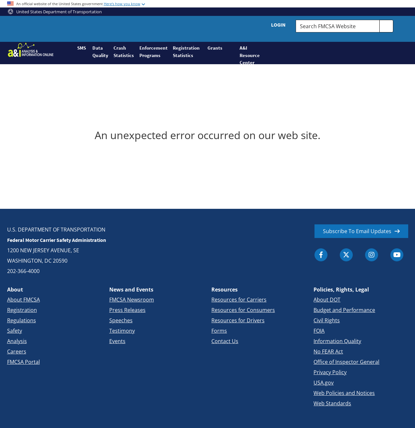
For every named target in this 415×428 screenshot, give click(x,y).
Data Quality (100, 51)
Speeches (121, 320)
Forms (219, 330)
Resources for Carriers (239, 299)
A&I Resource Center (247, 54)
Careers (16, 351)
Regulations (21, 320)
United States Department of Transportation (55, 12)
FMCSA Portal (23, 361)
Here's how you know (122, 3)
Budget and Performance (344, 310)
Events (117, 341)
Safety (14, 330)
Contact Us (224, 341)
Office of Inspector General (346, 361)
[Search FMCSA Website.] (337, 26)
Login (278, 24)
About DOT (327, 299)
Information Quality (337, 341)
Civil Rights (327, 320)
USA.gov (324, 382)
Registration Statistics (186, 51)
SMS (81, 48)
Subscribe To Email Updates (357, 231)
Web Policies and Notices (344, 393)
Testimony (122, 330)
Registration (22, 310)
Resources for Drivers (238, 320)
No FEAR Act (328, 351)
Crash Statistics (123, 51)
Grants (215, 48)
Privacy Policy (330, 372)
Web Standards (332, 403)
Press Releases (127, 310)
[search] (386, 26)
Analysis (17, 341)
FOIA (319, 330)
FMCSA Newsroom (131, 299)
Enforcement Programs (153, 51)
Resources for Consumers (243, 310)
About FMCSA (23, 299)
